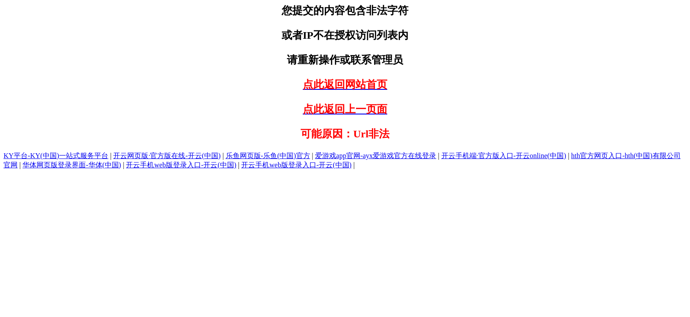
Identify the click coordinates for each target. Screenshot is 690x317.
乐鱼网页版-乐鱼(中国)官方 (268, 155)
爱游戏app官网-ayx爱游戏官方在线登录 (376, 155)
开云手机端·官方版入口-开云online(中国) (503, 155)
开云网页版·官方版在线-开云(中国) (166, 155)
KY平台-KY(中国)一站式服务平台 (56, 155)
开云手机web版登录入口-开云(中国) (181, 165)
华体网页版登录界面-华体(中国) (71, 165)
